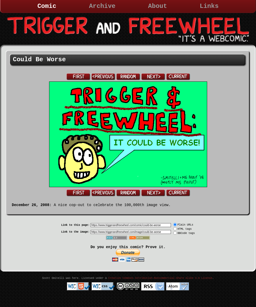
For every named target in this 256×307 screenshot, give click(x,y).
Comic (46, 6)
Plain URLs (185, 224)
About (157, 6)
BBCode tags (186, 233)
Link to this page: (75, 225)
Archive (102, 6)
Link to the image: (75, 232)
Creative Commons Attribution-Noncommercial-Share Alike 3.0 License (160, 278)
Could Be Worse (39, 59)
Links (209, 6)
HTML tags (184, 229)
